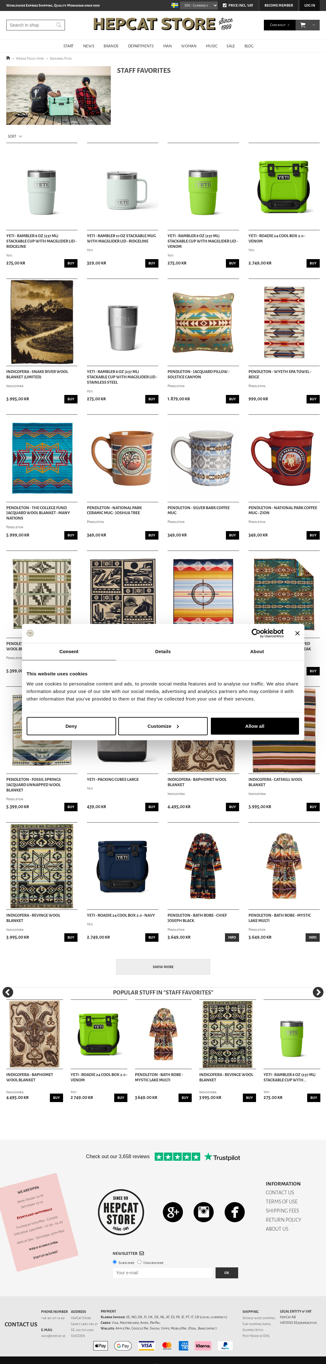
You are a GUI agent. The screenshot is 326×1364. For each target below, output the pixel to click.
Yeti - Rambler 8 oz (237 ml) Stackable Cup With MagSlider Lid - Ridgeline (41, 241)
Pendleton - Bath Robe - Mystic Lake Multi (280, 918)
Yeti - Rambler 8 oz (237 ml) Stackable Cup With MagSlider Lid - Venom (203, 241)
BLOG (248, 46)
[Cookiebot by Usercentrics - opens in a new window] (256, 633)
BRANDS (111, 46)
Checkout (278, 25)
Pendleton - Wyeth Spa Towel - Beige (280, 374)
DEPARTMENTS (141, 46)
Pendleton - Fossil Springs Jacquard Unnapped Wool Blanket (33, 785)
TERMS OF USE (281, 1201)
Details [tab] (163, 651)
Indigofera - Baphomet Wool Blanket (197, 782)
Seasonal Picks (61, 58)
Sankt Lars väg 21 (84, 1324)
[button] (303, 25)
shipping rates (259, 1324)
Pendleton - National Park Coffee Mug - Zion (283, 510)
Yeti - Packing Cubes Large (113, 779)
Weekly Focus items (30, 58)
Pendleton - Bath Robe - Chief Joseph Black (197, 918)
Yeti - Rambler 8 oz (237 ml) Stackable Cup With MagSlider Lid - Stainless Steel (122, 377)
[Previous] (8, 992)
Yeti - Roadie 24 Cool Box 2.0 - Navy (121, 915)
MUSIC (211, 46)
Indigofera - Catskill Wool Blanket (275, 782)
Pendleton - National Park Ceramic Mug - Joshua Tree (114, 510)
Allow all (255, 725)
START (68, 46)
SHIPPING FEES (282, 1210)
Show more (163, 967)
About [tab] (257, 651)
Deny (71, 725)
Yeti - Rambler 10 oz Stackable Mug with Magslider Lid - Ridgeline (121, 238)
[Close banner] (297, 633)
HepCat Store (81, 1318)
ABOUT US (277, 1229)
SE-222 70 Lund (82, 1330)
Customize (163, 725)
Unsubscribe (153, 1262)
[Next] (318, 992)
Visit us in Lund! (45, 1254)
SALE (231, 46)
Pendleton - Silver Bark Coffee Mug (199, 510)
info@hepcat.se (53, 1336)
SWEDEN (78, 1336)
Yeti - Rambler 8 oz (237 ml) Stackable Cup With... (290, 1077)
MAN (167, 46)
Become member (279, 5)
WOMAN (188, 46)
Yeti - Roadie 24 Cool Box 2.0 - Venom (277, 238)
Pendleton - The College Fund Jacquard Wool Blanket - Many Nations (38, 513)
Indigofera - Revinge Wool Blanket (33, 918)
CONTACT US (280, 1192)
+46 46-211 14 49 (53, 1318)
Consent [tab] (68, 651)
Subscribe (126, 1262)
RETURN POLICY (283, 1220)
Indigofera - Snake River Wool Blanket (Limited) (37, 374)
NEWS (88, 46)
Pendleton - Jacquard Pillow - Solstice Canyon (199, 374)
